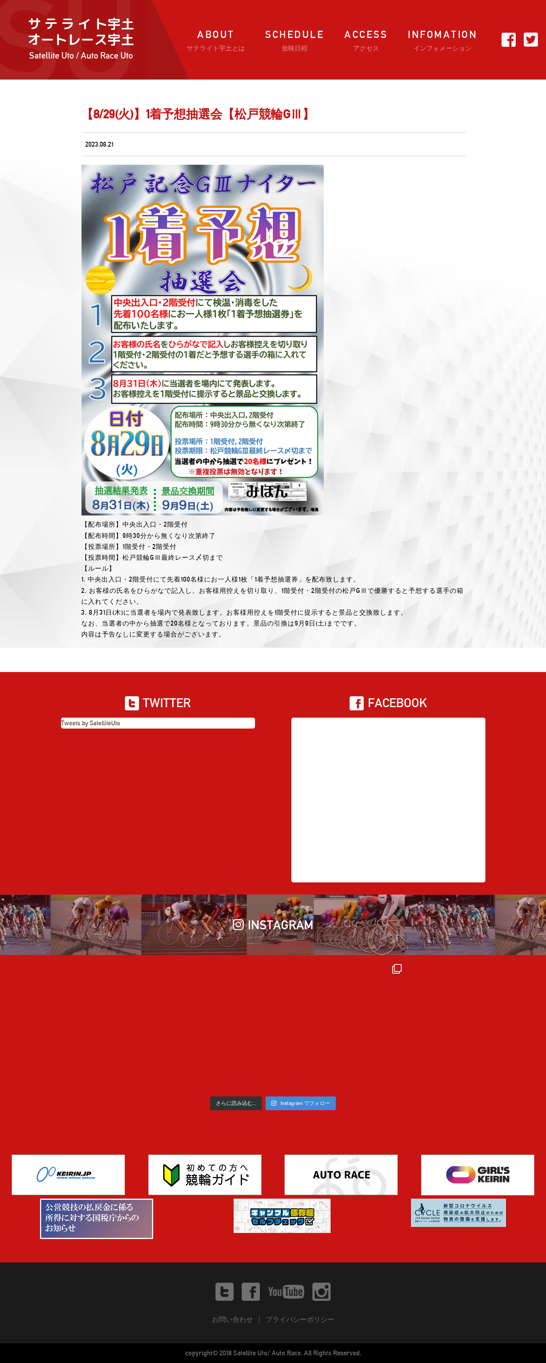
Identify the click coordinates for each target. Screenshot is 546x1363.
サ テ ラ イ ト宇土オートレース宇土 (80, 39)
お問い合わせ (232, 1319)
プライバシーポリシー (300, 1319)
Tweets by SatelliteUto (90, 723)
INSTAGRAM (273, 924)
